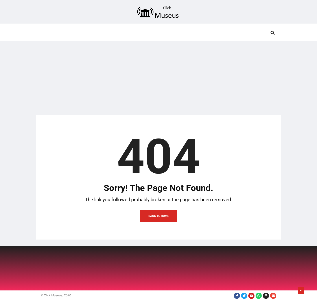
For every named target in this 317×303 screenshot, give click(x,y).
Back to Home (158, 216)
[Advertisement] (158, 75)
